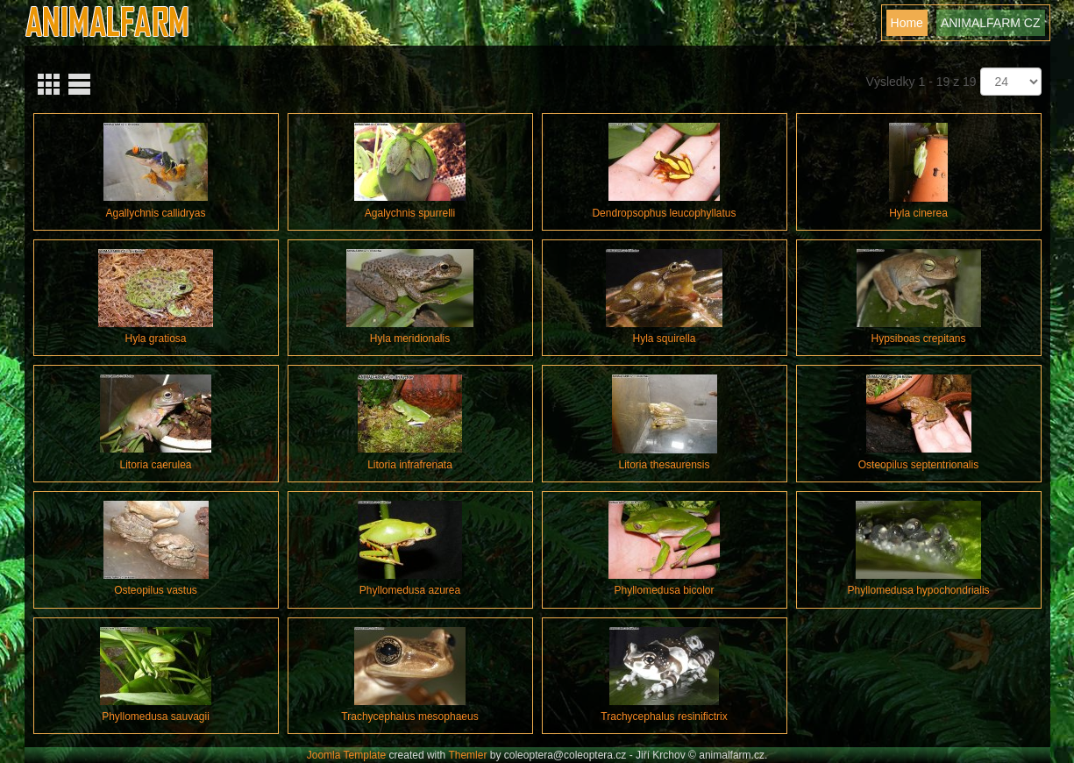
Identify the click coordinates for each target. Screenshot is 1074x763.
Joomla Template (347, 755)
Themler (467, 755)
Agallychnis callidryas (155, 213)
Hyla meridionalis (410, 338)
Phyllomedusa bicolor (664, 590)
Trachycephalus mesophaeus (409, 716)
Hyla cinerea (918, 213)
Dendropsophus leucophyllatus (664, 213)
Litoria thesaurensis (663, 465)
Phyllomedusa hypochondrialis (918, 590)
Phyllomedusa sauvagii (156, 716)
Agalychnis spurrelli (410, 213)
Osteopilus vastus (155, 590)
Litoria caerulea (155, 465)
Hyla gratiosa (155, 338)
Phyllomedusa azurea (409, 590)
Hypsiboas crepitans (918, 338)
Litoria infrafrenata (409, 465)
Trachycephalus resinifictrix (664, 716)
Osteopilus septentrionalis (918, 465)
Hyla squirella (663, 338)
